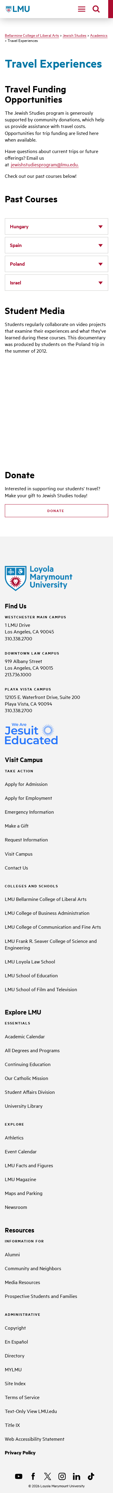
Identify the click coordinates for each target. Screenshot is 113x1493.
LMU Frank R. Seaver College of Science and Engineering (51, 944)
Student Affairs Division (30, 1091)
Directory (14, 1355)
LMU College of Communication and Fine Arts (53, 926)
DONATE (56, 510)
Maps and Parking (23, 1193)
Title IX (12, 1424)
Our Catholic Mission (26, 1078)
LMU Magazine (20, 1179)
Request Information (26, 839)
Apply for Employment (28, 797)
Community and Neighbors (33, 1268)
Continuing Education (28, 1064)
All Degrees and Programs (32, 1050)
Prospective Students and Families (41, 1296)
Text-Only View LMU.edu (31, 1411)
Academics (99, 35)
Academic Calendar (25, 1036)
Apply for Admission (26, 783)
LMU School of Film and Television (41, 989)
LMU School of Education (31, 975)
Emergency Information (29, 811)
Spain (16, 245)
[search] (96, 9)
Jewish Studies (74, 35)
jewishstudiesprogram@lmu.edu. (45, 164)
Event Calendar (21, 1151)
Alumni (12, 1254)
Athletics (14, 1137)
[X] (47, 1476)
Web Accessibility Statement (34, 1438)
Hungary (19, 226)
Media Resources (22, 1282)
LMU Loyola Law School (30, 961)
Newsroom (16, 1206)
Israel (15, 282)
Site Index (15, 1383)
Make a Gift (17, 825)
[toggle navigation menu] (81, 9)
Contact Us (16, 867)
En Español (16, 1341)
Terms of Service (22, 1397)
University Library (23, 1105)
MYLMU (13, 1369)
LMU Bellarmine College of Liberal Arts (45, 898)
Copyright (15, 1327)
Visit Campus (19, 853)
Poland (17, 263)
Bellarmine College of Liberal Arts (32, 35)
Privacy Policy (20, 1452)
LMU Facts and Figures (29, 1165)
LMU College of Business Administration (47, 912)
